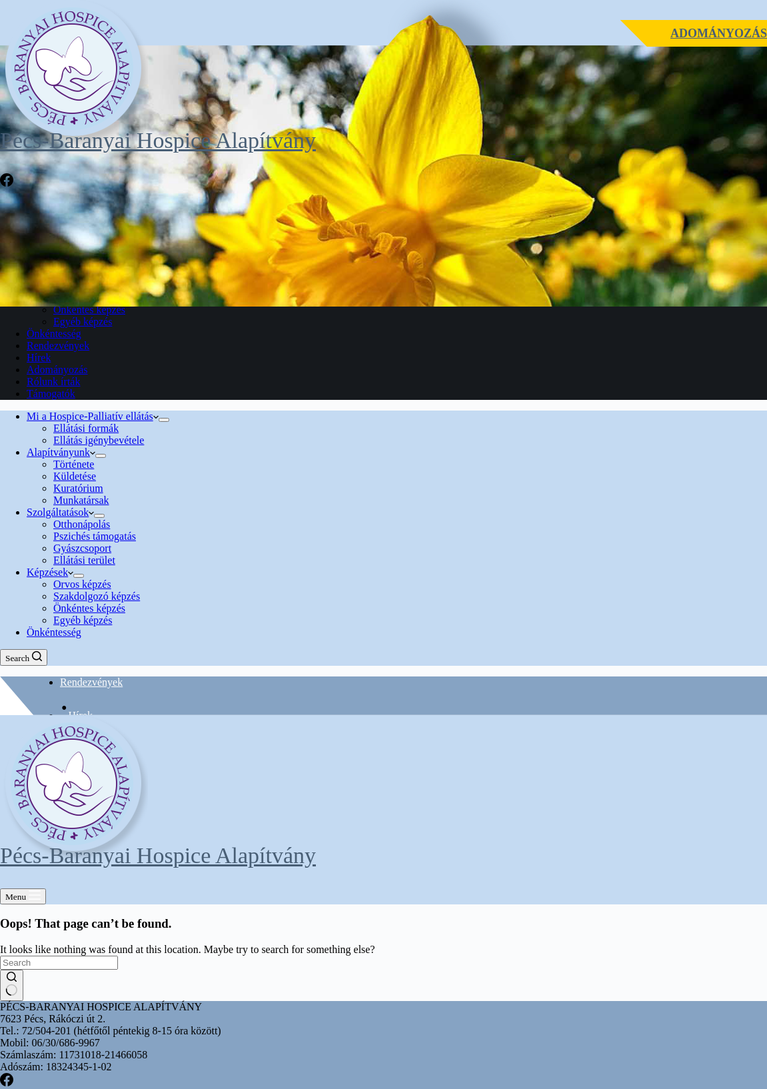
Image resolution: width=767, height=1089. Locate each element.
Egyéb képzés (82, 620)
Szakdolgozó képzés (96, 596)
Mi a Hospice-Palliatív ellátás (93, 416)
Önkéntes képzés (89, 608)
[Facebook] (6, 183)
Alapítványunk (61, 452)
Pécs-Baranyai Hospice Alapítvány (158, 140)
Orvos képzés (82, 584)
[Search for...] (59, 963)
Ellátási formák (86, 428)
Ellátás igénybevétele (98, 440)
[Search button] (11, 985)
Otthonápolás (81, 524)
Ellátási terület (84, 560)
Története (73, 464)
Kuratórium (78, 488)
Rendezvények (91, 682)
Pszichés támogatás (94, 536)
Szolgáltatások (60, 512)
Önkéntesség (54, 632)
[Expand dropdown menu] (164, 420)
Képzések (50, 572)
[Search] (23, 657)
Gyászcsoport (82, 548)
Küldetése (74, 476)
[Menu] (23, 896)
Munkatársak (81, 500)
